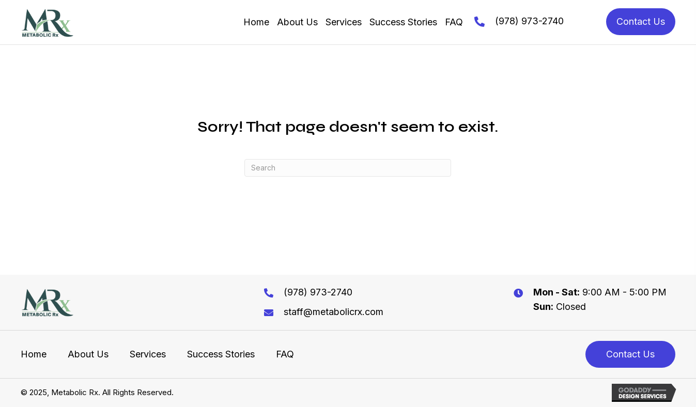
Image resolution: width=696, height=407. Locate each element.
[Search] (347, 168)
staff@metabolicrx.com (333, 311)
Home (34, 354)
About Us (88, 354)
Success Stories (221, 354)
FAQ (285, 354)
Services (148, 354)
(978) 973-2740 (529, 20)
